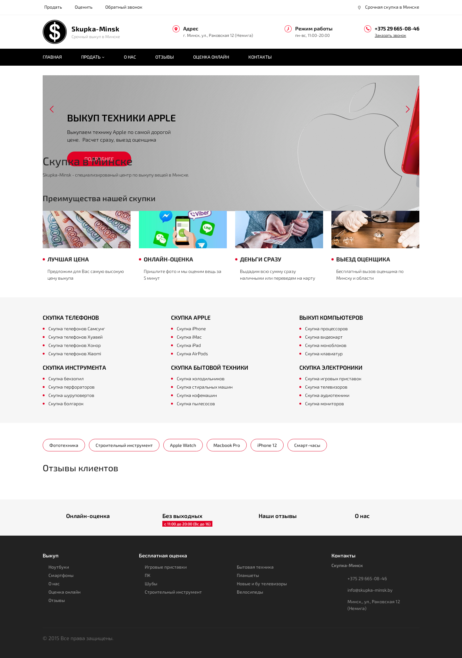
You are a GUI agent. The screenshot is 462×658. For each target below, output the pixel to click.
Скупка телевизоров (326, 387)
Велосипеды (250, 592)
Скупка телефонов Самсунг (76, 328)
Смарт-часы (307, 445)
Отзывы (164, 57)
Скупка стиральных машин (205, 387)
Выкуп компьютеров (331, 317)
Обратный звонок (123, 7)
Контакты (260, 57)
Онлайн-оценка (88, 515)
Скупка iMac (189, 337)
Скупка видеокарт (324, 337)
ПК (147, 575)
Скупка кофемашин (197, 395)
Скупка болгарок (65, 403)
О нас (130, 57)
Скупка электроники (331, 367)
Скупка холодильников (201, 378)
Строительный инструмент (124, 445)
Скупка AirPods (192, 353)
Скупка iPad (189, 345)
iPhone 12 (267, 445)
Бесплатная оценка (163, 555)
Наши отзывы (278, 515)
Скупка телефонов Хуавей (75, 337)
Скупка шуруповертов (71, 395)
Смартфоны (60, 575)
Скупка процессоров (326, 328)
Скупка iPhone (191, 328)
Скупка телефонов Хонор (74, 345)
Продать (53, 7)
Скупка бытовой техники (209, 367)
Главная (52, 57)
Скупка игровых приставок (333, 378)
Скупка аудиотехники (327, 395)
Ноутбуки (58, 567)
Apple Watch (183, 445)
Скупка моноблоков (325, 345)
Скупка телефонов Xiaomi (74, 353)
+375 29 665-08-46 (397, 28)
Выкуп (50, 555)
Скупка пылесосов (196, 403)
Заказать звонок (390, 35)
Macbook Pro (226, 445)
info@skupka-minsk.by (369, 590)
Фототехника (63, 445)
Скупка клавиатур (324, 353)
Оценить (83, 7)
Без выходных (182, 516)
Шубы (151, 583)
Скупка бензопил (66, 378)
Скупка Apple (190, 317)
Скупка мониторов (324, 403)
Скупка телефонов (71, 317)
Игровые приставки (166, 567)
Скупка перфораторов (71, 387)
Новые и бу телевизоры (262, 583)
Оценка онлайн (211, 57)
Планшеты (248, 575)
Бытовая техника (255, 567)
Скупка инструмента (74, 367)
